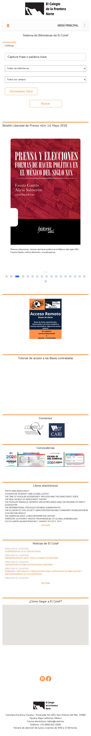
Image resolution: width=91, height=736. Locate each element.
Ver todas (45, 525)
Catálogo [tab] (9, 45)
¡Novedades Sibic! (21, 91)
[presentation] (44, 272)
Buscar (45, 104)
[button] (6, 276)
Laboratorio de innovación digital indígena (29, 564)
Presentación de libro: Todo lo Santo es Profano (31, 558)
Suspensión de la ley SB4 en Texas (23, 551)
